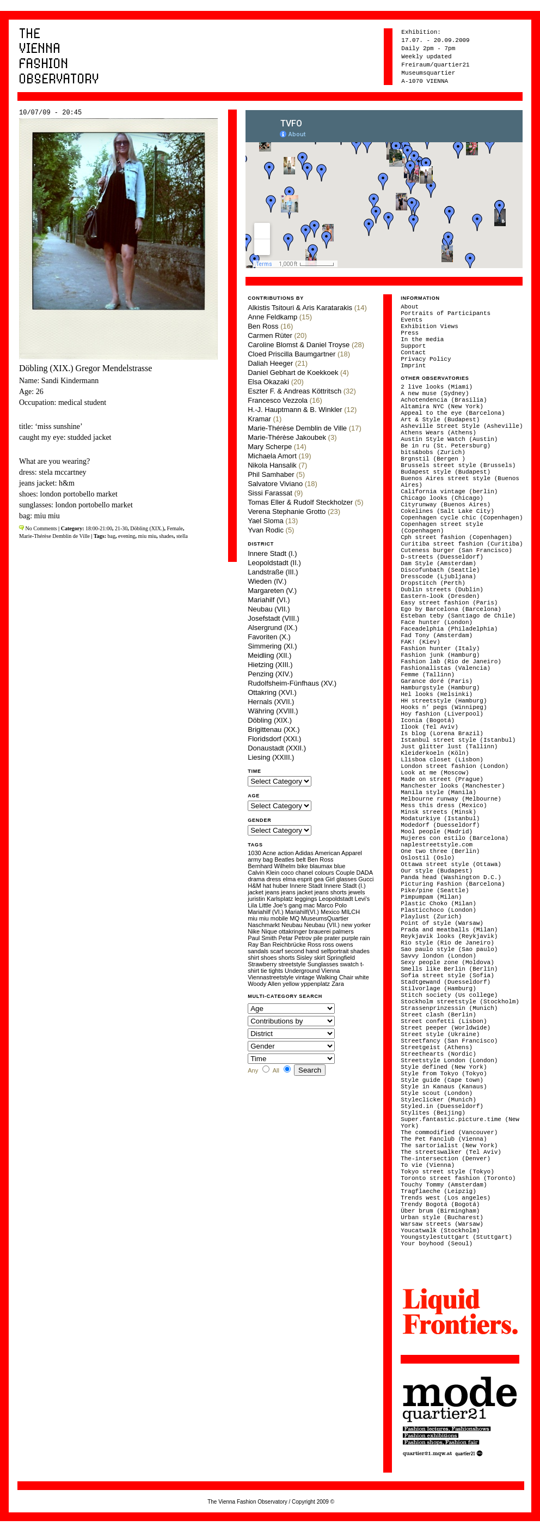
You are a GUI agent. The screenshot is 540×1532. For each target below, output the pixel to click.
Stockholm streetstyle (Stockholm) (460, 1001)
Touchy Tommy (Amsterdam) (444, 1185)
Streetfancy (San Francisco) (449, 1041)
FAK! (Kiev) (420, 642)
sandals (258, 951)
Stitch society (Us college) (449, 995)
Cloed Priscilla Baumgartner (291, 354)
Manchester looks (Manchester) (453, 786)
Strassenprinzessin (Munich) (449, 1008)
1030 (254, 853)
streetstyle (291, 964)
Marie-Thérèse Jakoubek (287, 437)
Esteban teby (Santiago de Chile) (458, 616)
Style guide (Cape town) (442, 1080)
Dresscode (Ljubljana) (438, 576)
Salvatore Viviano (275, 484)
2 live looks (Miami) (436, 387)
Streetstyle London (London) (449, 1060)
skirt (319, 957)
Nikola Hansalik (272, 465)
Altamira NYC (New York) (442, 406)
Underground (302, 970)
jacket (255, 892)
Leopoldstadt (335, 898)
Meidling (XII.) (269, 655)
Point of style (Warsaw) (442, 923)
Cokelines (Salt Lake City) (447, 511)
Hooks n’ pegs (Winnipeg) (444, 707)
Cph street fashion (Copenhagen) (456, 537)
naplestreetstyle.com (436, 844)
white (362, 977)
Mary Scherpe (270, 447)
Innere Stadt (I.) (272, 553)
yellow (291, 983)
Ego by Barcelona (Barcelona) (451, 609)
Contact (413, 352)
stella (182, 536)
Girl (330, 879)
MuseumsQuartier (324, 918)
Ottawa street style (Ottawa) (451, 864)
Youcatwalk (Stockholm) (440, 1230)
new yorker (356, 925)
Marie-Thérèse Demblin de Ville (54, 536)
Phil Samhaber (271, 474)
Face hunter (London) (436, 622)
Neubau (292, 925)
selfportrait (334, 951)
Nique (269, 931)
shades (166, 536)
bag (111, 536)
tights (276, 970)
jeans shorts (331, 892)
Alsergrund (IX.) (272, 627)
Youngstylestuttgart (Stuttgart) (456, 1237)
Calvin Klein (263, 872)
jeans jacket (296, 892)
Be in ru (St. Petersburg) (445, 446)
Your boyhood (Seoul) (436, 1243)
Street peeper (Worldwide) (445, 1028)
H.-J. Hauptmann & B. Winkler (295, 409)
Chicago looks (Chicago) (442, 498)
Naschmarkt (264, 925)
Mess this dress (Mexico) (444, 805)
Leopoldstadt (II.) (274, 563)
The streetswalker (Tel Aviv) (451, 1152)
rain (365, 938)
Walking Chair (334, 977)
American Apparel (338, 853)
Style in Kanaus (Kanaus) (444, 1086)
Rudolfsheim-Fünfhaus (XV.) (292, 683)
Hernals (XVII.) (271, 702)
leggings (305, 898)
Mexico (330, 912)
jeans (272, 892)
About (410, 307)
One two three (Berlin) (440, 851)
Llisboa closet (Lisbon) (442, 759)
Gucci (365, 879)
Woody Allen (264, 983)
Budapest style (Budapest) (445, 472)
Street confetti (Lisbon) (444, 1021)
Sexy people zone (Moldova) (447, 962)
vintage (304, 977)
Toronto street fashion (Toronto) (458, 1178)
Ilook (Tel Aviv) (429, 727)
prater (332, 938)
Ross (314, 944)
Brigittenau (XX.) (273, 729)
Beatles (284, 859)
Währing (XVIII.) (273, 711)
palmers (343, 931)
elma (289, 879)
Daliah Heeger (270, 363)
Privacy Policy (426, 359)
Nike (254, 931)
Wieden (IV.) (267, 581)
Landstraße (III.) (273, 572)
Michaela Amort (272, 456)
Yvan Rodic (266, 530)
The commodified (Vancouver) (449, 1132)
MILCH (350, 912)
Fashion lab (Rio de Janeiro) (451, 661)
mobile (279, 918)
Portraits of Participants (445, 313)
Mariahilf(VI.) (302, 912)
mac (309, 905)
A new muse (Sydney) (435, 393)
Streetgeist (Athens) (436, 1047)
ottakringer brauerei (304, 931)
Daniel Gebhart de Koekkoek (293, 372)
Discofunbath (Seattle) (440, 570)
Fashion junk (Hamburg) (440, 655)
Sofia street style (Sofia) (447, 975)
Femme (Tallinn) (428, 674)
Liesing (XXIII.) (271, 757)
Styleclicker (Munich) (438, 1100)
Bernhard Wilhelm (271, 866)
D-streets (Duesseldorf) (442, 557)
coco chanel (297, 872)
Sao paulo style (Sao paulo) (449, 949)
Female (174, 528)
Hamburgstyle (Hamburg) (440, 688)
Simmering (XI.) (272, 646)
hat (267, 885)
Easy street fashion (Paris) (449, 603)
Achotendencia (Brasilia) (444, 400)
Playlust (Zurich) (431, 916)
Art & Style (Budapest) (440, 419)
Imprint (413, 365)
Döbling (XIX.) (147, 528)
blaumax (321, 866)
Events (411, 320)
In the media (422, 339)
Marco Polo (331, 905)
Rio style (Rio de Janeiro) (447, 943)
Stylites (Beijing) (433, 1113)
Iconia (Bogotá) (428, 720)
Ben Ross (263, 326)
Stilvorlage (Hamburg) (438, 988)
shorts (286, 957)
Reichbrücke (288, 944)
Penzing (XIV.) (270, 674)
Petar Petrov (294, 938)
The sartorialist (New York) (449, 1145)
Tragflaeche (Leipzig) (438, 1191)
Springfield (341, 957)
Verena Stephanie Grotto (287, 511)
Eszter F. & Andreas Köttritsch (294, 391)
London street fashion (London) (454, 766)
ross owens (338, 944)
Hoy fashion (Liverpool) (442, 714)
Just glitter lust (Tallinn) (449, 746)
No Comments (40, 528)
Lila (252, 905)
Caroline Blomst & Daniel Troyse (298, 345)
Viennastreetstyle (270, 977)
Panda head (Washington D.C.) (451, 877)
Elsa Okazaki (268, 382)
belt (301, 859)
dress (273, 879)
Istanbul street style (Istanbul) (458, 740)
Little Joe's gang (280, 905)
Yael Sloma (266, 521)
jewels (356, 892)
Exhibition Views (429, 326)
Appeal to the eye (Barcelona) (453, 413)
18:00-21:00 (98, 528)
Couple (345, 872)
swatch (349, 964)
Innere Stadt (306, 885)
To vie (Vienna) (428, 1165)
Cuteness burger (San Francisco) (456, 550)
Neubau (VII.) (269, 609)
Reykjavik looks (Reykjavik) (449, 936)
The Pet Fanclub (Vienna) (444, 1139)
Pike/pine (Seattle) (435, 890)
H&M (254, 885)
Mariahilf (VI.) (269, 600)
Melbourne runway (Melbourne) (451, 799)
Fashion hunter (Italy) (440, 648)
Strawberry (262, 964)
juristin (256, 898)
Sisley (304, 957)
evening (127, 536)
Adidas (304, 853)
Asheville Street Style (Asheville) (462, 426)
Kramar (259, 419)
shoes (269, 957)
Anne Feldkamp (272, 317)
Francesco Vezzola (278, 400)
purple (350, 938)
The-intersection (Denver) (445, 1158)
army (254, 859)
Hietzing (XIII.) (270, 665)
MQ (294, 918)
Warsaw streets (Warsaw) (442, 1224)
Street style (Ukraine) (440, 1034)
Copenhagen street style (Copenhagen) (442, 527)
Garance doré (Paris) (436, 681)
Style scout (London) (436, 1093)
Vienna (330, 970)
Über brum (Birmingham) (440, 1211)
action (285, 853)
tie (264, 970)
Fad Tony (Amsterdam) (436, 635)
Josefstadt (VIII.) (273, 618)
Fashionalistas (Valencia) (445, 668)
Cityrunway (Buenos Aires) (445, 504)
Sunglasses (323, 964)
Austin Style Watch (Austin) (449, 439)
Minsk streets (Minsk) (438, 812)
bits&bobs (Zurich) (433, 452)
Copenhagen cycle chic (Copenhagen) (462, 517)
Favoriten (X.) (269, 637)
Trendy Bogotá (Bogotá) (440, 1204)
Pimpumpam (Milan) (431, 897)
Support (413, 346)
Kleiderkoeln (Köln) (435, 753)
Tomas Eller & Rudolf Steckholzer (300, 502)
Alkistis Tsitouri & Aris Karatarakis (300, 308)
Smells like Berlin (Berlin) (449, 969)
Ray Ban (259, 944)
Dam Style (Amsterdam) (438, 563)
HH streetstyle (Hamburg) (444, 701)
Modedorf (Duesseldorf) (440, 825)
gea (318, 879)
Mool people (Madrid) (436, 831)
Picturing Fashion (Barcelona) (453, 884)
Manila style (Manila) (438, 792)
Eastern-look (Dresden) (440, 596)
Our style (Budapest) (436, 871)
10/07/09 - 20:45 (50, 113)
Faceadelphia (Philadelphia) (449, 629)
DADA (365, 872)
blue (340, 866)
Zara (338, 983)
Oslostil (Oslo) (428, 858)
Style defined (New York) (444, 1067)
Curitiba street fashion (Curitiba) (462, 544)
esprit (304, 879)
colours (324, 872)
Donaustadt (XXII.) (277, 748)
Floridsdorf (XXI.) (274, 739)
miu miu (147, 536)
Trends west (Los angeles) (445, 1198)
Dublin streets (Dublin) (442, 589)
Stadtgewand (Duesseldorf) (445, 982)
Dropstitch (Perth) (433, 583)
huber (280, 885)
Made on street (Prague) (442, 779)
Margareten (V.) (272, 590)
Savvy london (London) (438, 956)
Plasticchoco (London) (438, 910)
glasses (346, 879)
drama (256, 879)
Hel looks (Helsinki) (436, 694)
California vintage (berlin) (449, 491)
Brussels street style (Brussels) (458, 465)
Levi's (362, 898)
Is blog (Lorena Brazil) (442, 733)
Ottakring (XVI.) (272, 692)
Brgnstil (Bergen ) (433, 459)
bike (302, 866)
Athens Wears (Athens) (438, 432)
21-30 (121, 528)
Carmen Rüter (270, 335)
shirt (253, 957)
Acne (269, 853)
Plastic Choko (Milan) (438, 903)
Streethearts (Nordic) (438, 1054)
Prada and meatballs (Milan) (449, 930)
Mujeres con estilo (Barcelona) (454, 838)
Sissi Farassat (270, 493)
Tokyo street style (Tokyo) (447, 1171)
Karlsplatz (280, 898)
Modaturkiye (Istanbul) (440, 818)
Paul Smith (262, 938)
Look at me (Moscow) (435, 773)
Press (410, 333)
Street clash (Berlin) (438, 1015)
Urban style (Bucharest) (442, 1217)
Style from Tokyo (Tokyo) (444, 1073)
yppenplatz (315, 983)
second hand (302, 951)
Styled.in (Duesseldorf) (442, 1106)
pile (318, 938)
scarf (276, 951)
